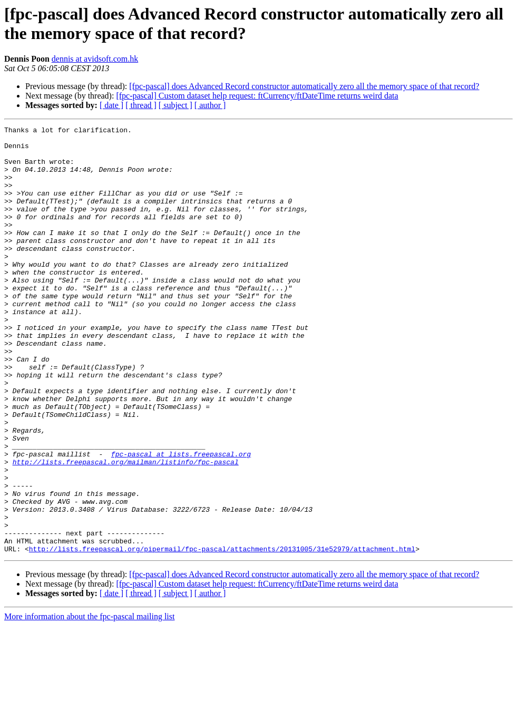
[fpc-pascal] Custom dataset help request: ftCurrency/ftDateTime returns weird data (257, 95)
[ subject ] (175, 105)
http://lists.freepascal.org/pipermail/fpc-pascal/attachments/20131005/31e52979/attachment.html (222, 634)
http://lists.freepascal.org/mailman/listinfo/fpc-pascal (126, 529)
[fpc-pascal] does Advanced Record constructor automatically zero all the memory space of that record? (304, 86)
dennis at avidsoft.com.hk (95, 58)
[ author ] (210, 105)
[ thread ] (141, 105)
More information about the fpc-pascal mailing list (89, 701)
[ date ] (111, 105)
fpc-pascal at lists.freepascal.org (181, 520)
